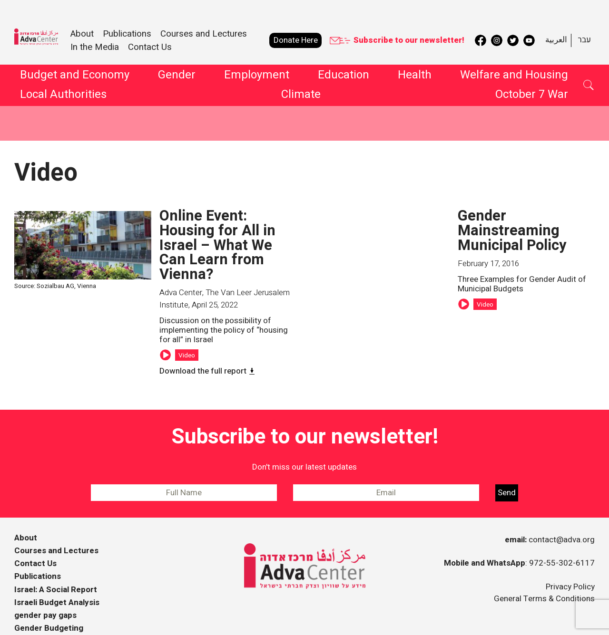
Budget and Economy (74, 76)
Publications (37, 559)
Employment (256, 76)
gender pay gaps (45, 597)
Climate (301, 95)
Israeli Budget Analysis (56, 584)
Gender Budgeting (48, 610)
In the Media (94, 47)
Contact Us (150, 47)
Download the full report (202, 353)
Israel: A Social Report (55, 571)
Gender (177, 76)
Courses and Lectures (203, 33)
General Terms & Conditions (544, 581)
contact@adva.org (562, 522)
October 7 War (531, 95)
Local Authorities (63, 95)
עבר (584, 40)
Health (415, 76)
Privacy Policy (570, 569)
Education (343, 76)
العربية (556, 40)
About (25, 520)
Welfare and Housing (514, 76)
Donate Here (296, 40)
